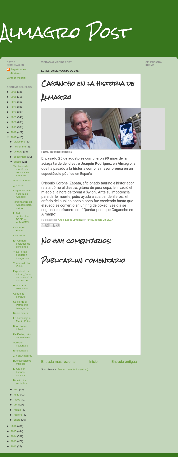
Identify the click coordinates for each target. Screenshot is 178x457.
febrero (18, 414)
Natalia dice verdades (20, 382)
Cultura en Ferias (19, 229)
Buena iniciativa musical (22, 362)
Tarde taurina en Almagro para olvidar (22, 204)
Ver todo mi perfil (16, 77)
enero (17, 419)
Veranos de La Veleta (21, 265)
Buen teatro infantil (20, 328)
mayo (17, 399)
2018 (14, 132)
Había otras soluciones (20, 287)
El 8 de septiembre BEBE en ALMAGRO (21, 218)
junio (17, 394)
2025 (14, 96)
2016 (14, 426)
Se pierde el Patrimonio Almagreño (21, 304)
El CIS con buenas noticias (19, 371)
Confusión (19, 235)
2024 (14, 102)
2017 (14, 137)
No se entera (20, 313)
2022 (14, 112)
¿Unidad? (18, 185)
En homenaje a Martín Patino (22, 320)
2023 (14, 107)
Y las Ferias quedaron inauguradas (21, 254)
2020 (14, 122)
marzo (18, 409)
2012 (14, 446)
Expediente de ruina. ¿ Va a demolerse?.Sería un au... (22, 276)
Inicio (93, 362)
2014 (14, 436)
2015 (14, 431)
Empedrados (20, 350)
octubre (18, 151)
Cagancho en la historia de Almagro (22, 193)
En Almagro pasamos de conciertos (21, 243)
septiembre (20, 156)
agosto (18, 161)
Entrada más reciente (58, 362)
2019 (14, 127)
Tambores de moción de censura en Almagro (21, 171)
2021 (14, 117)
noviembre (20, 146)
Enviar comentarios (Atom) (73, 369)
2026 (14, 91)
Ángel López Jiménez (18, 71)
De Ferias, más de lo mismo (22, 336)
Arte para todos (22, 180)
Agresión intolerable (20, 344)
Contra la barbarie (19, 295)
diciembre (20, 141)
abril (16, 404)
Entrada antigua (124, 362)
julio (16, 389)
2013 (14, 441)
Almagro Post (65, 32)
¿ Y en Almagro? (22, 355)
